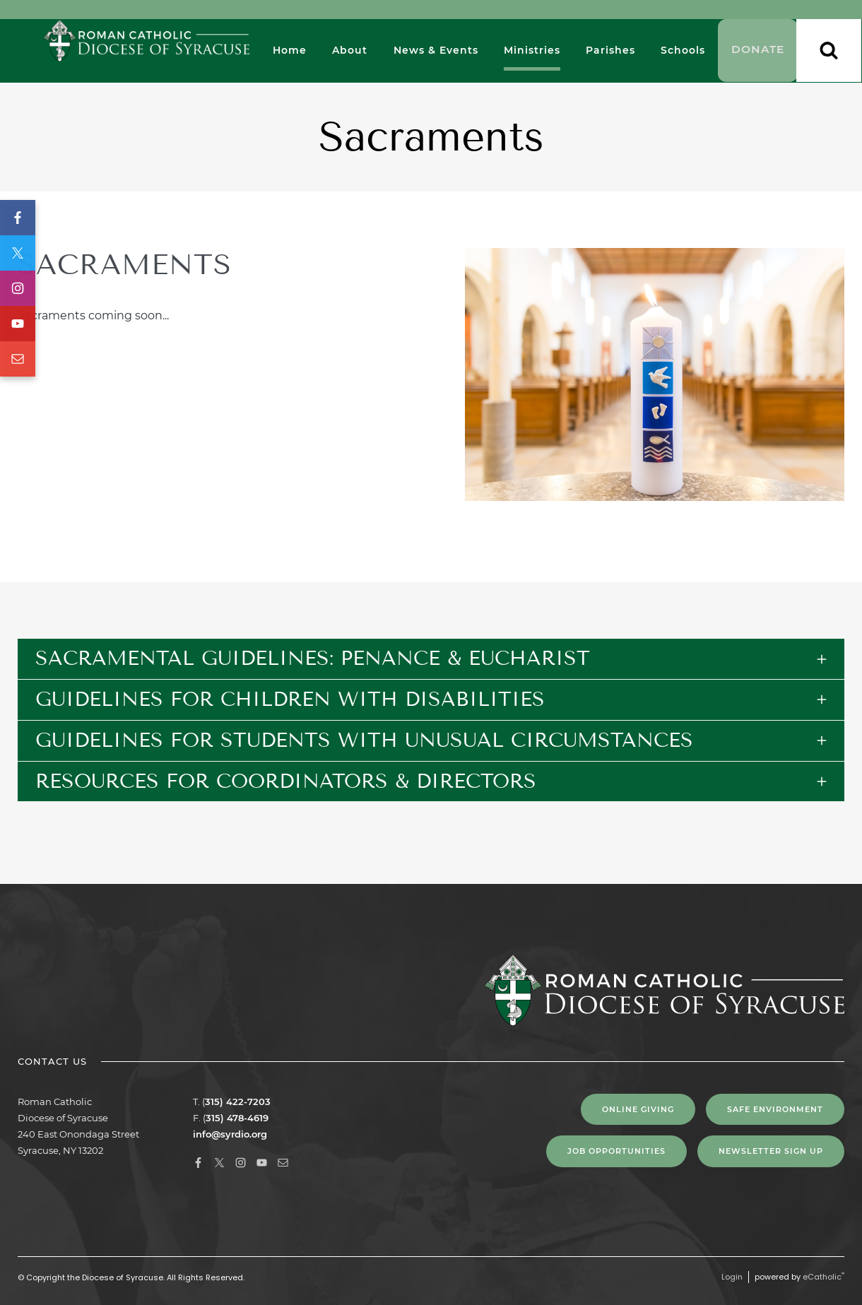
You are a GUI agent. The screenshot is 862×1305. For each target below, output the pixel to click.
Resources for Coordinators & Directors (285, 781)
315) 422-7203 (238, 1101)
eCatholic (823, 1276)
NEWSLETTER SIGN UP (771, 1151)
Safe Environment (775, 1109)
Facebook (17, 217)
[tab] (431, 659)
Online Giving (638, 1109)
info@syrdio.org (230, 1134)
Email (17, 359)
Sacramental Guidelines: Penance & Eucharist (312, 658)
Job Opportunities (616, 1151)
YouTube (17, 323)
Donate (757, 51)
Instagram (17, 288)
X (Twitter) (17, 253)
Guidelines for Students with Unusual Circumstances (364, 740)
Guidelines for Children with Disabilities (290, 699)
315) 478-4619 (237, 1117)
